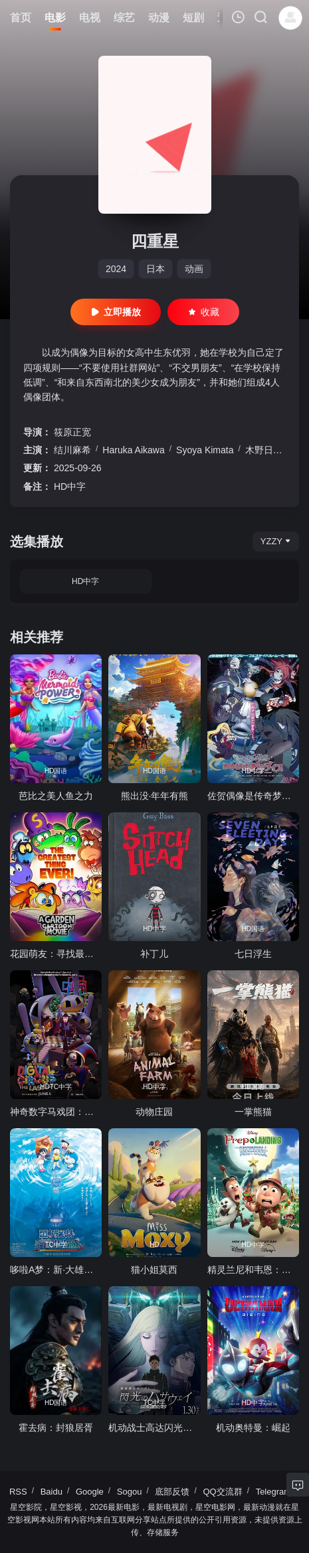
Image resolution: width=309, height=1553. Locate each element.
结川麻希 (72, 450)
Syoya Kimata (204, 450)
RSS (18, 1492)
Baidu (51, 1492)
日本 (155, 268)
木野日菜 (263, 450)
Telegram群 (278, 1492)
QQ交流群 (222, 1492)
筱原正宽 (72, 432)
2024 (116, 268)
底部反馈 (172, 1492)
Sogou (129, 1492)
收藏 (203, 312)
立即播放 (115, 312)
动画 (194, 268)
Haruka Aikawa (133, 450)
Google (90, 1492)
